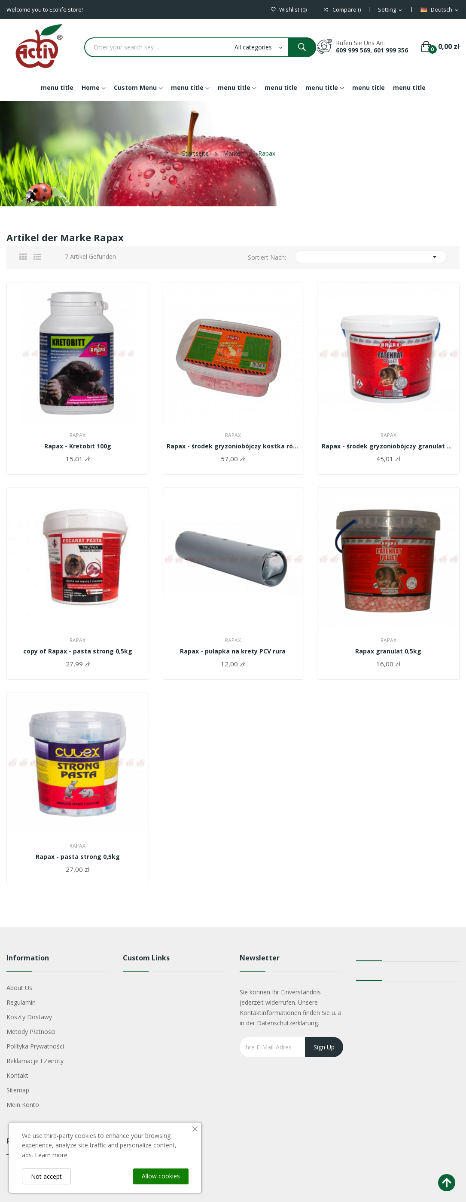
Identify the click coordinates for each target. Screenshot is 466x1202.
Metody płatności (30, 1031)
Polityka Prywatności (35, 1046)
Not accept (46, 1176)
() (289, 9)
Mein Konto (22, 1105)
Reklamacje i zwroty (35, 1061)
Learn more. (52, 1155)
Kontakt (17, 1075)
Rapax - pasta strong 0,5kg (78, 857)
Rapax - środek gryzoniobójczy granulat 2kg (388, 446)
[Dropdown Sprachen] (440, 9)
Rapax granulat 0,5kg (388, 651)
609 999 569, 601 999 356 (372, 50)
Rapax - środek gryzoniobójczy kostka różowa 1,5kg (233, 446)
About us (19, 988)
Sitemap (17, 1090)
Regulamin (21, 1002)
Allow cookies (161, 1176)
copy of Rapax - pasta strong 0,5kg (77, 651)
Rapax (77, 435)
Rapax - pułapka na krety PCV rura (233, 651)
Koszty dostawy (29, 1017)
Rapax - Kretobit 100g (77, 446)
